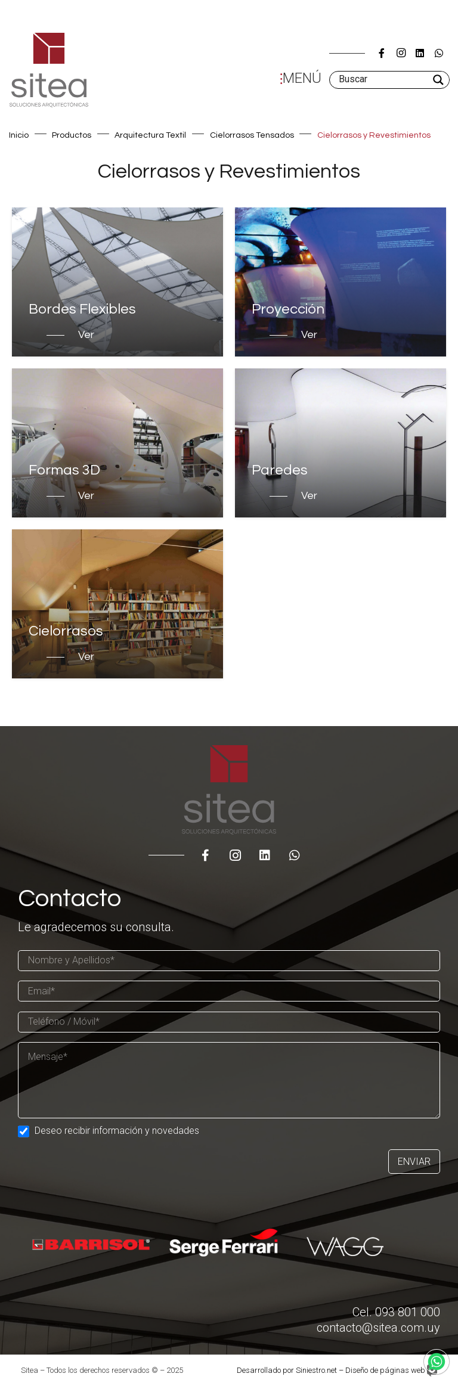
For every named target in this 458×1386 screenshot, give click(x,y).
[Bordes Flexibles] (117, 281)
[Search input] (383, 80)
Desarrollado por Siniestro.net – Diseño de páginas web (331, 1370)
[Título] (381, 53)
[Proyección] (340, 281)
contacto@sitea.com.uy (378, 1327)
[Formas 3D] (117, 442)
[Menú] (298, 80)
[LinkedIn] (419, 53)
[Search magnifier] (439, 80)
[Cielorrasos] (117, 603)
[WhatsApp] (438, 53)
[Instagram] (400, 53)
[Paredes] (340, 442)
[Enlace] (49, 70)
